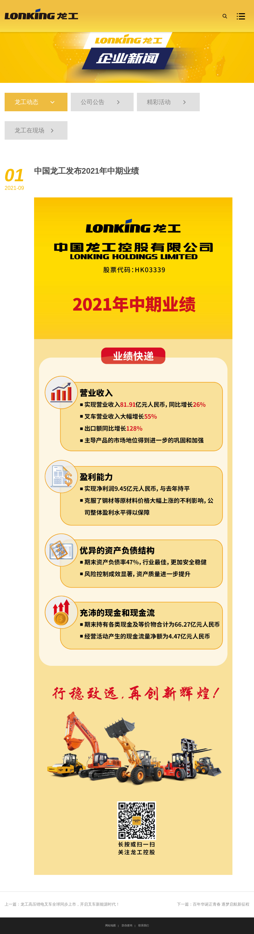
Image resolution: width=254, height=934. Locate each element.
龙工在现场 (35, 130)
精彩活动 (167, 102)
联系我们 (143, 925)
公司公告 (101, 102)
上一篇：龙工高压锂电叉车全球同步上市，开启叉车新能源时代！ (62, 904)
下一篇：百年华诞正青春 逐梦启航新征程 (213, 904)
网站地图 (110, 925)
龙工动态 (38, 102)
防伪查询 (127, 925)
